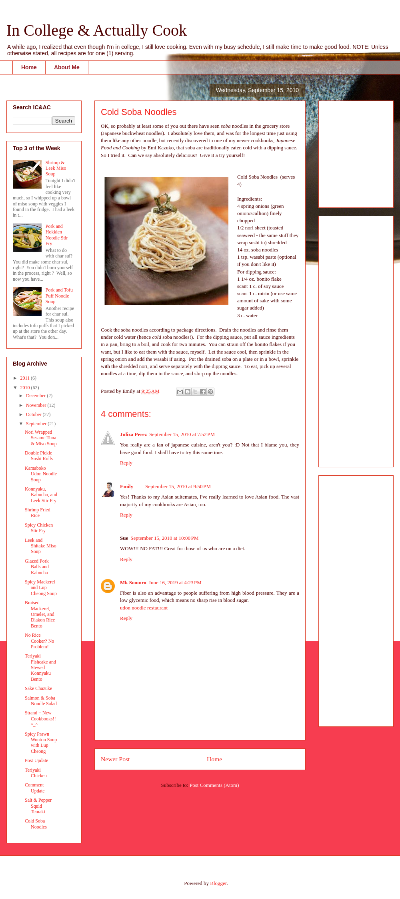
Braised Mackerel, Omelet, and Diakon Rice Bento (40, 614)
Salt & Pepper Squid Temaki (38, 806)
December (36, 395)
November (37, 405)
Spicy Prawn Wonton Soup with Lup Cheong (41, 742)
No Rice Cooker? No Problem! (39, 641)
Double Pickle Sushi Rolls (39, 455)
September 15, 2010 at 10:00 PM (164, 538)
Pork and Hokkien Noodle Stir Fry (57, 234)
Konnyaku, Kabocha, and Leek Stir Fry (41, 494)
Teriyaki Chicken (36, 772)
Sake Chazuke (38, 688)
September (37, 423)
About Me (67, 67)
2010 (25, 387)
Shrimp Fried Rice (37, 512)
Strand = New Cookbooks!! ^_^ (40, 718)
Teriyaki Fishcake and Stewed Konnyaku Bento (40, 667)
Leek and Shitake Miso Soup (40, 546)
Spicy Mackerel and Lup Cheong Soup (41, 587)
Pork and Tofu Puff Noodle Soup (59, 295)
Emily (126, 486)
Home (29, 67)
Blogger (218, 883)
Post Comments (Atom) (214, 785)
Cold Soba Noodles (36, 823)
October (34, 414)
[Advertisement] (349, 152)
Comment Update (35, 787)
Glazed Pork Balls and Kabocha (37, 566)
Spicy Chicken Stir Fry (39, 527)
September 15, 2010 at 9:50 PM (178, 486)
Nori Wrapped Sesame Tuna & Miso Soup (41, 437)
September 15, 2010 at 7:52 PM (182, 434)
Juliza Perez (133, 434)
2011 (25, 378)
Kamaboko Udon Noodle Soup (41, 474)
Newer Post (115, 759)
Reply (126, 463)
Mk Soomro (133, 582)
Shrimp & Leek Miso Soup (56, 168)
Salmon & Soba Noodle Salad (41, 700)
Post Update (36, 760)
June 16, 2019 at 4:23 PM (175, 582)
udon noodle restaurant (144, 608)
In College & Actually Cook (96, 30)
